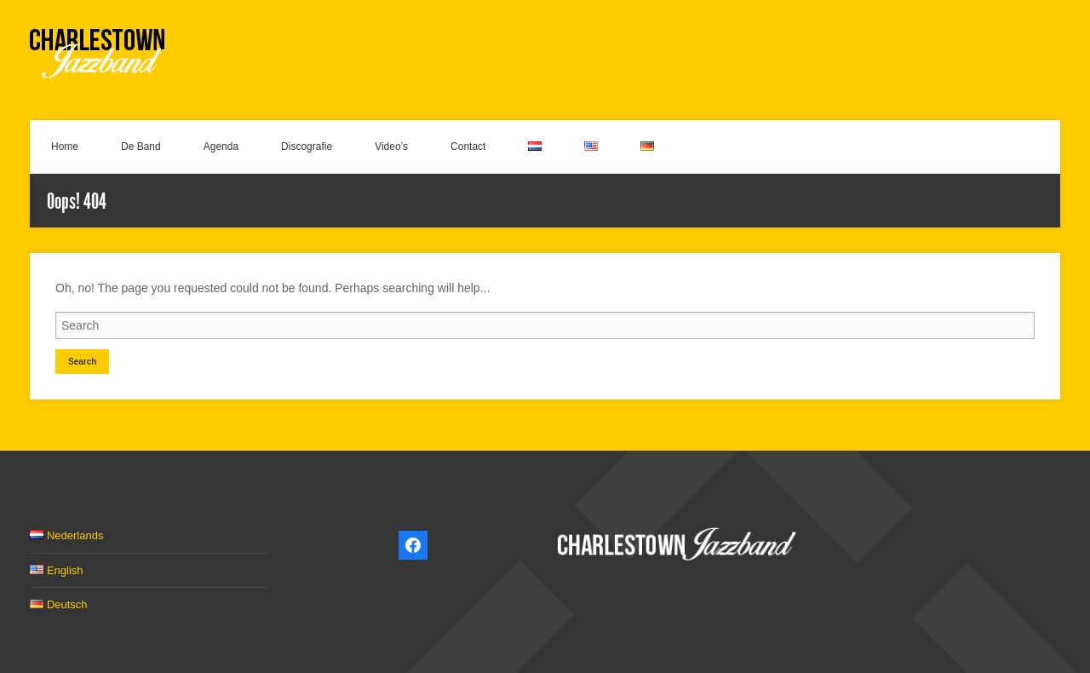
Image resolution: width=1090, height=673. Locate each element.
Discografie (306, 146)
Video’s (391, 146)
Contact (467, 146)
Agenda (221, 146)
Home (64, 146)
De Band (141, 146)
